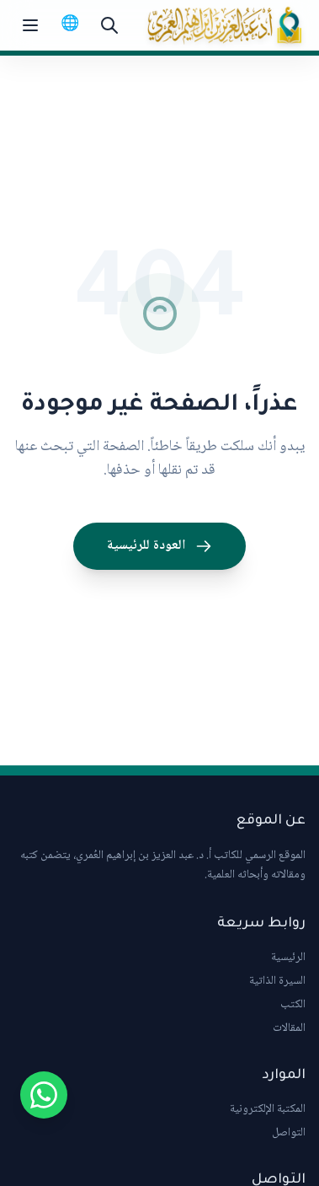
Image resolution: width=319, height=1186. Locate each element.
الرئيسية (288, 957)
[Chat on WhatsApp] (43, 1095)
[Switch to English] (70, 25)
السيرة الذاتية (277, 981)
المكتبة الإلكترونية (268, 1109)
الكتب (293, 1005)
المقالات (289, 1028)
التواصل (289, 1133)
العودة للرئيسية (159, 545)
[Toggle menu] (30, 25)
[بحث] (109, 25)
